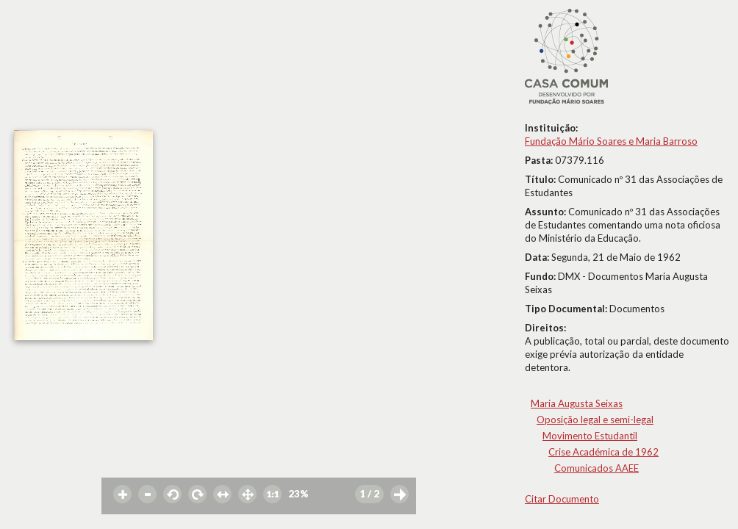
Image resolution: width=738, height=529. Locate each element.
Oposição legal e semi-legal (595, 419)
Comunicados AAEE (596, 468)
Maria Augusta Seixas (577, 403)
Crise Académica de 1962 (603, 452)
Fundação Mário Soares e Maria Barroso (611, 141)
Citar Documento (562, 499)
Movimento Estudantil (589, 436)
